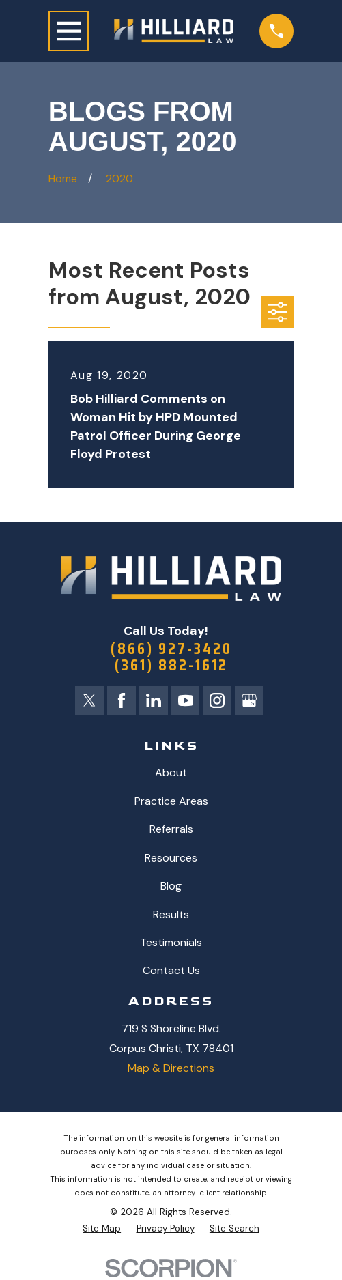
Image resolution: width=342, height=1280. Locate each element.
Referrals (171, 830)
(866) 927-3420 (171, 648)
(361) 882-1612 (171, 665)
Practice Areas (171, 802)
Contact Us (171, 972)
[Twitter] (88, 700)
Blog (171, 886)
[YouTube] (185, 700)
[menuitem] (102, 1230)
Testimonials (171, 943)
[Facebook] (120, 700)
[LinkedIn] (152, 700)
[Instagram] (217, 700)
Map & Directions (171, 1069)
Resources (171, 858)
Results (171, 915)
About (171, 773)
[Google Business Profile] (249, 700)
